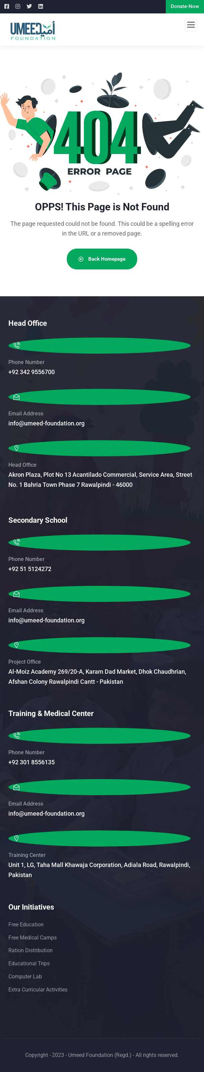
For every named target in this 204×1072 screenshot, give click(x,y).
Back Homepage (102, 259)
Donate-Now (185, 6)
